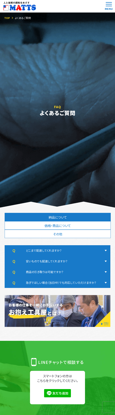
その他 (57, 234)
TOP (7, 18)
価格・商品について (57, 225)
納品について (58, 217)
